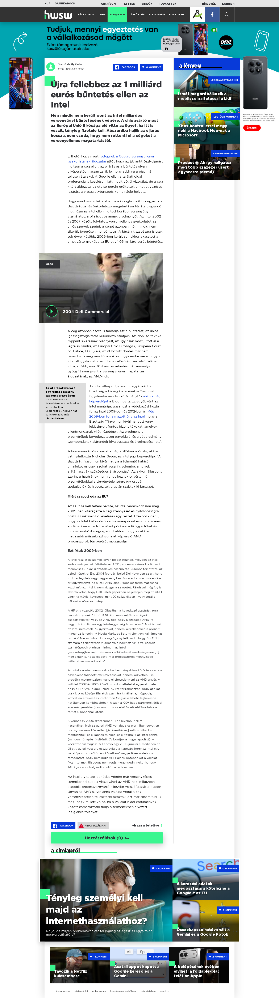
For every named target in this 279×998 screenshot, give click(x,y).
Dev (102, 14)
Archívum (108, 4)
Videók (146, 4)
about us (164, 991)
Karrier (228, 4)
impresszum (63, 991)
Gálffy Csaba (74, 64)
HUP (47, 3)
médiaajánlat (81, 991)
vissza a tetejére (145, 825)
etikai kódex (99, 991)
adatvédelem (148, 991)
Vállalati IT (87, 14)
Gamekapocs (65, 3)
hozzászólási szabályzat (123, 991)
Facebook (125, 67)
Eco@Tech (117, 14)
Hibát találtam (92, 825)
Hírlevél (209, 4)
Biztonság (157, 14)
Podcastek (167, 4)
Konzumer (176, 14)
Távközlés (137, 14)
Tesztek (128, 4)
